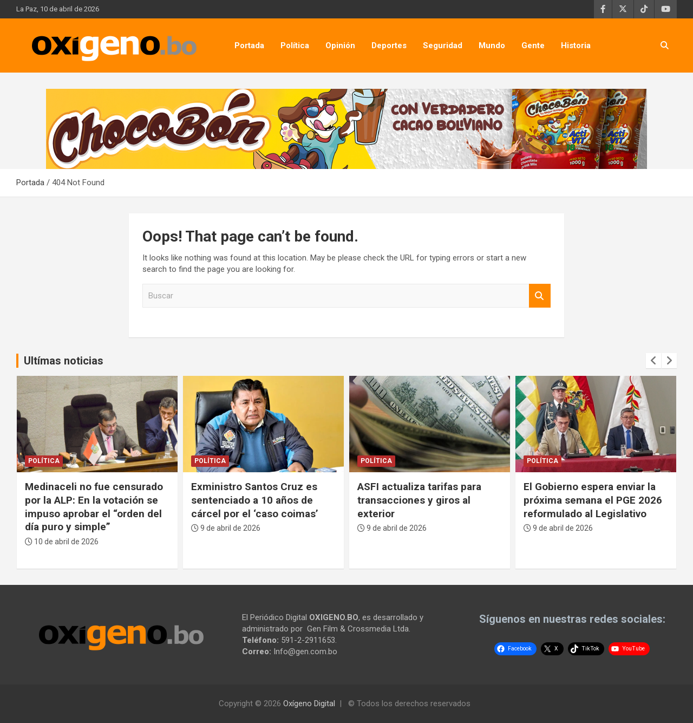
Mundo (492, 45)
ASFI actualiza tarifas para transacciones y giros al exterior (419, 499)
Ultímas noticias (63, 360)
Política (294, 45)
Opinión (340, 45)
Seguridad (442, 45)
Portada (249, 45)
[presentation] (653, 360)
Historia (576, 45)
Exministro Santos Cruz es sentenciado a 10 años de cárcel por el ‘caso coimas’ (254, 499)
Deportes (389, 45)
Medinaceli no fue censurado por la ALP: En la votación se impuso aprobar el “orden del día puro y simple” (94, 506)
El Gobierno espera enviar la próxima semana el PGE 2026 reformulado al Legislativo (593, 499)
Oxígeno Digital (309, 703)
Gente (533, 45)
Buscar (540, 296)
